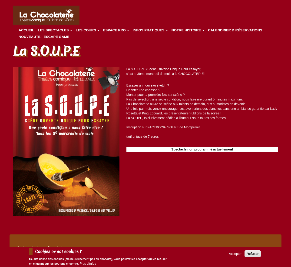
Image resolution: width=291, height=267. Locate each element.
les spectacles (55, 30)
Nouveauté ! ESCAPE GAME (44, 37)
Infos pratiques (150, 30)
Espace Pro (116, 30)
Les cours (87, 30)
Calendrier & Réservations (235, 30)
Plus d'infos (87, 264)
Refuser (253, 254)
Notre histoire (188, 30)
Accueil (26, 30)
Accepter (235, 254)
